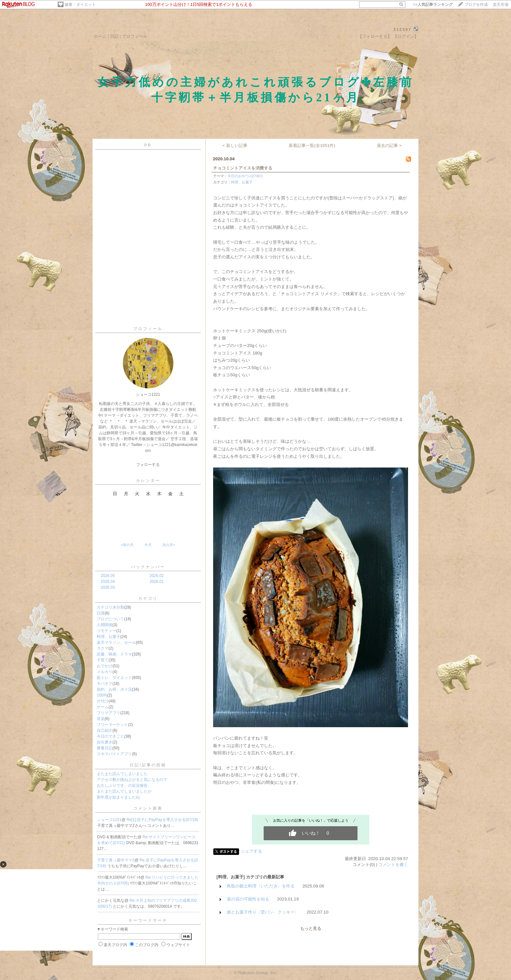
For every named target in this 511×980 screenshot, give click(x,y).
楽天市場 (500, 4)
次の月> (168, 545)
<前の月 (127, 545)
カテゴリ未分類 (110, 607)
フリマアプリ (108, 713)
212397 (402, 29)
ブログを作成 (476, 4)
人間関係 (104, 625)
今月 (148, 545)
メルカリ (104, 672)
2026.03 (108, 587)
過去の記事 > (389, 145)
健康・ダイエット (80, 4)
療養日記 (104, 748)
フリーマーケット (112, 724)
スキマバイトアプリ (114, 754)
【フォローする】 (375, 36)
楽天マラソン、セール (116, 642)
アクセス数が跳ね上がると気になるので (132, 779)
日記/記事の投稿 (148, 765)
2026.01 (157, 581)
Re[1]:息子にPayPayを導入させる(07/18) (162, 819)
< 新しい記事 (234, 145)
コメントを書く (393, 864)
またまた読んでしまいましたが (124, 791)
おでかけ (104, 666)
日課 (101, 613)
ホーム (100, 36)
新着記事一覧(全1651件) (312, 145)
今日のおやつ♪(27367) (245, 176)
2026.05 (108, 575)
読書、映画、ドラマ (114, 654)
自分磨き (104, 742)
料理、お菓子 (108, 636)
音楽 (101, 718)
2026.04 (108, 581)
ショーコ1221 (109, 819)
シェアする (251, 851)
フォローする (148, 464)
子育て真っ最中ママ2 (116, 860)
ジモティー (106, 630)
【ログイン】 (405, 36)
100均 (102, 695)
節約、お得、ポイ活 (114, 689)
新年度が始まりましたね (118, 797)
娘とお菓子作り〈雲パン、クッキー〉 (263, 912)
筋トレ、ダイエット (114, 677)
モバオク (104, 683)
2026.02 (157, 575)
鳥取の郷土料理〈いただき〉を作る (261, 886)
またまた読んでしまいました (122, 773)
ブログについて (110, 619)
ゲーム (103, 707)
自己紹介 (104, 730)
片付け (103, 701)
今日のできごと (110, 736)
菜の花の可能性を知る (248, 899)
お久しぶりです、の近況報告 (122, 785)
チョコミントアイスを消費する (242, 168)
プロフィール (134, 36)
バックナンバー (148, 567)
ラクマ (103, 648)
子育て (103, 660)
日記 (114, 36)
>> (433, 4)
